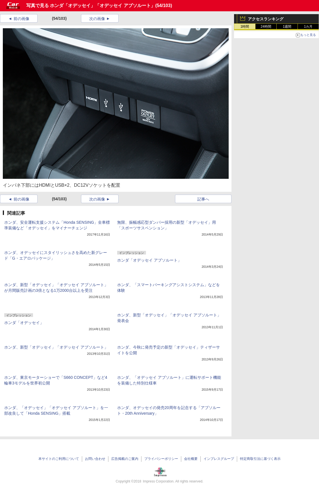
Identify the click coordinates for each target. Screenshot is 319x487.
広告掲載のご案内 (124, 459)
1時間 (245, 27)
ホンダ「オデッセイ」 (24, 322)
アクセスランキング (265, 19)
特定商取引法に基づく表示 (260, 459)
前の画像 (21, 18)
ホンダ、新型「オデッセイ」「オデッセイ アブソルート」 (56, 347)
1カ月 (308, 27)
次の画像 (97, 18)
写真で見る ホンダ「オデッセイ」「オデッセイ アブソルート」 (90, 5)
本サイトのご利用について (58, 459)
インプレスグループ (219, 459)
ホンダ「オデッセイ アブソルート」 (149, 260)
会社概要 (191, 459)
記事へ (203, 199)
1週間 (287, 27)
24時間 (266, 27)
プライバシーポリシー (161, 459)
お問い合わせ (95, 459)
